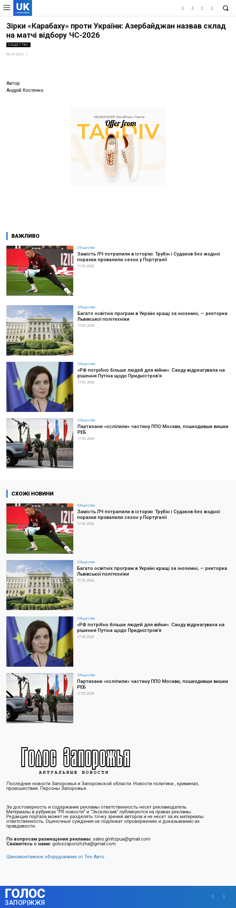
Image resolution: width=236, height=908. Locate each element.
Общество (18, 44)
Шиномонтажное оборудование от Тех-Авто (55, 857)
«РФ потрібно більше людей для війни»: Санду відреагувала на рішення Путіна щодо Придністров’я (151, 373)
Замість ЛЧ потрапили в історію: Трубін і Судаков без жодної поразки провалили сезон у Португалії (148, 256)
